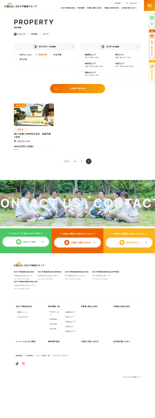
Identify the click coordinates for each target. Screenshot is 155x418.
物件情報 (81, 8)
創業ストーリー (23, 312)
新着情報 (19, 356)
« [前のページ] (75, 161)
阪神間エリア (70, 312)
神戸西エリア (70, 322)
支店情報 (118, 3)
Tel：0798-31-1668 (21, 279)
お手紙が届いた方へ (129, 8)
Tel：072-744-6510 (45, 279)
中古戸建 (53, 324)
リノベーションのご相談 (25, 341)
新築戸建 (20, 129)
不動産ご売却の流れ (111, 8)
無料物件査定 (54, 341)
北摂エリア (70, 326)
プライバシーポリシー (61, 356)
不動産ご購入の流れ (94, 8)
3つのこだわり (23, 317)
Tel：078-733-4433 (100, 279)
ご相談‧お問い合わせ (90, 341)
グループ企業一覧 (131, 3)
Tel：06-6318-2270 (21, 289)
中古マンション (55, 313)
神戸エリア (70, 317)
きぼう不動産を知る (68, 8)
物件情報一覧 (54, 306)
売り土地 (53, 329)
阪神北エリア (20, 105)
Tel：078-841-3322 (72, 279)
